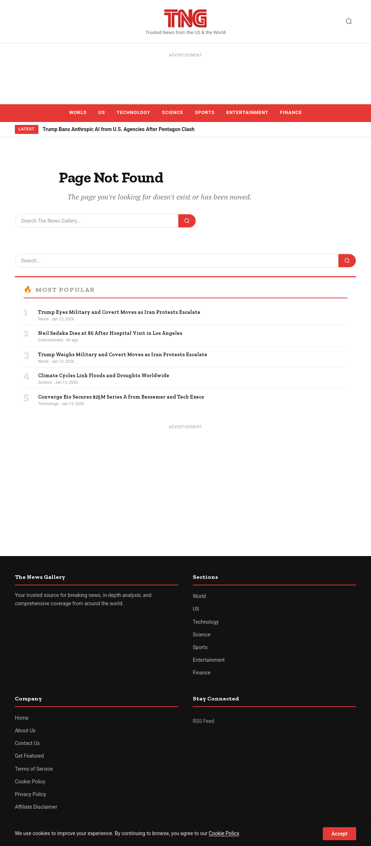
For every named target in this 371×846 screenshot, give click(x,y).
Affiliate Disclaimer (36, 807)
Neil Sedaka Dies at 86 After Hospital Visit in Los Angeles (110, 333)
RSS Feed (203, 721)
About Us (25, 730)
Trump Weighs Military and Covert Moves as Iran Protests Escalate (122, 355)
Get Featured (29, 756)
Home (22, 718)
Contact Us (27, 743)
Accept (339, 834)
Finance (291, 112)
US (102, 112)
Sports (205, 112)
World (78, 112)
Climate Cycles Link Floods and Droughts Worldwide (103, 376)
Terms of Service (34, 769)
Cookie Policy (30, 781)
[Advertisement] (185, 76)
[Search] (349, 21)
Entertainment (247, 112)
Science (172, 112)
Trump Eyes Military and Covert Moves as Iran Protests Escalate (119, 312)
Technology (133, 112)
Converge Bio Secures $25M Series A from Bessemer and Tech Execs (121, 397)
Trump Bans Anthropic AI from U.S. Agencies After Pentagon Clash (119, 129)
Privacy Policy (30, 794)
